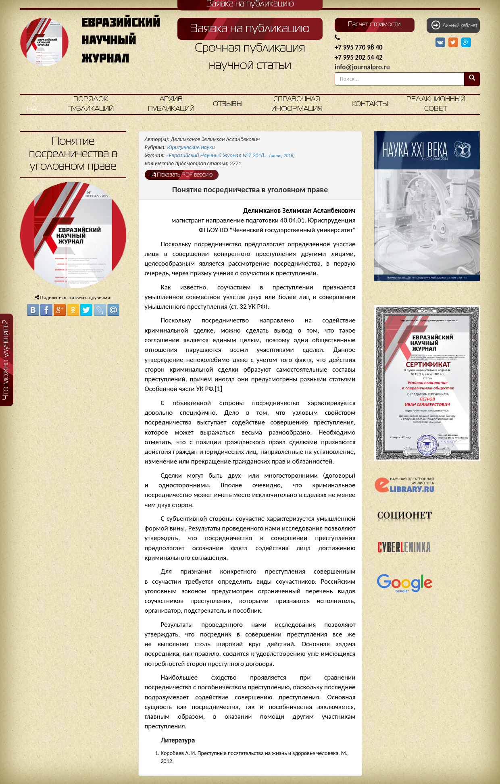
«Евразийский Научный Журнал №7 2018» (230, 155)
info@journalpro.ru (362, 67)
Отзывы (227, 104)
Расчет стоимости (374, 24)
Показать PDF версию (181, 174)
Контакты (370, 104)
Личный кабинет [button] (454, 25)
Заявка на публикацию (250, 29)
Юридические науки (191, 147)
